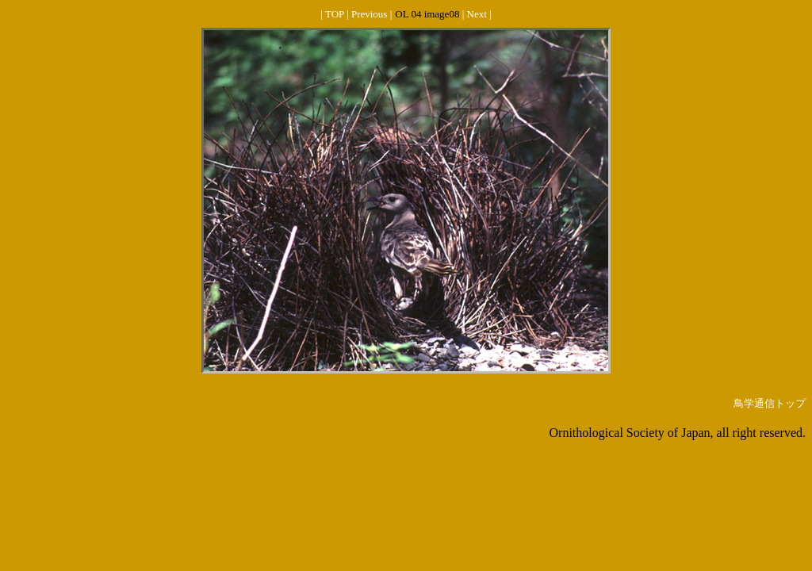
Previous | (371, 14)
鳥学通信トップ (769, 403)
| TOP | (335, 14)
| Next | (477, 14)
